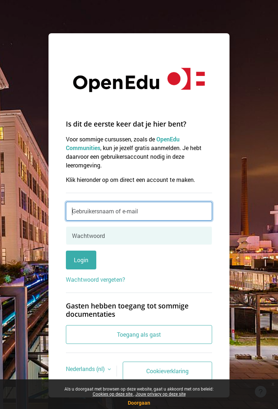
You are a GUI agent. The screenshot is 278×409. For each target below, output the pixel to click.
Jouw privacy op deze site (160, 394)
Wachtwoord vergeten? (95, 279)
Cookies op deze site (113, 394)
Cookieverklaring (167, 371)
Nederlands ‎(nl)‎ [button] (86, 368)
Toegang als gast (139, 334)
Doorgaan (139, 402)
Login (81, 260)
